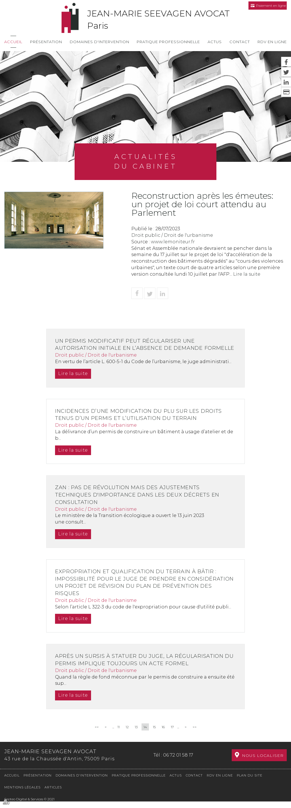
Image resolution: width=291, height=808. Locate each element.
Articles (53, 794)
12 (127, 734)
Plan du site (249, 782)
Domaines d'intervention (99, 41)
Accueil (13, 41)
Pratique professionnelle (168, 41)
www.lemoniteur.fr (173, 241)
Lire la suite (246, 274)
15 (154, 734)
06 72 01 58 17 (178, 762)
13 (136, 734)
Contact (239, 41)
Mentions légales (22, 794)
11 (118, 734)
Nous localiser (263, 762)
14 (145, 734)
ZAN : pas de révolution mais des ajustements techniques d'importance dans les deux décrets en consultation (139, 502)
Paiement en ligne (271, 5)
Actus (215, 41)
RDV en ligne (272, 41)
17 (172, 734)
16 (163, 734)
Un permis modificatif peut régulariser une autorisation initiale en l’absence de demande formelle (131, 348)
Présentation (46, 41)
